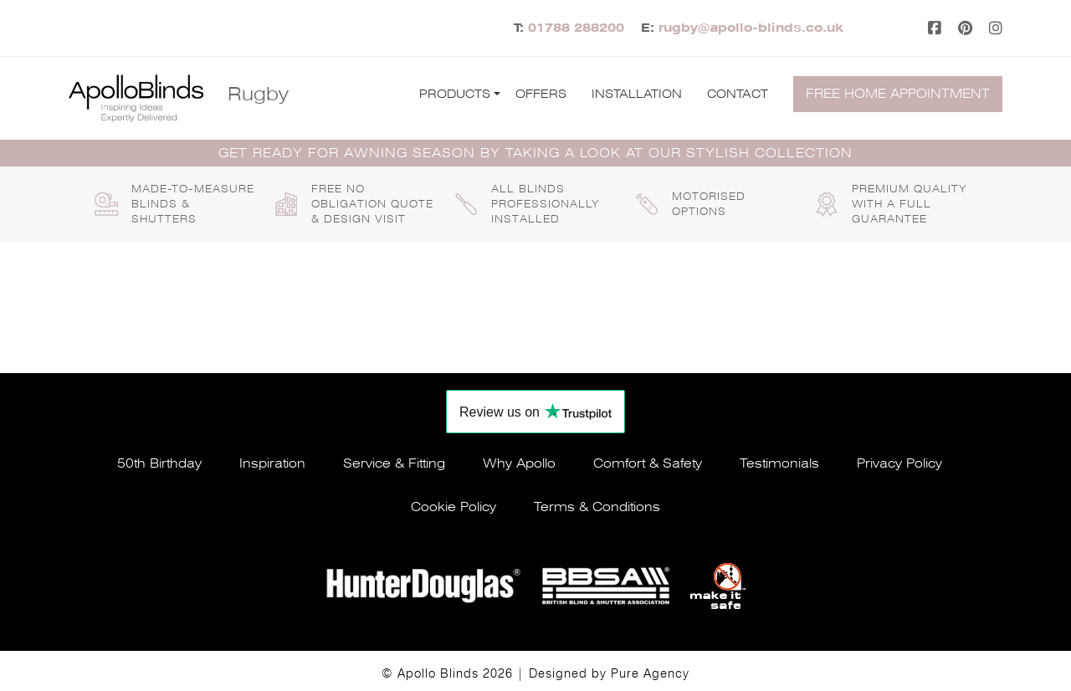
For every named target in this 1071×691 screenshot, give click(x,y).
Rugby (258, 94)
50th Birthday (159, 463)
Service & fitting (394, 463)
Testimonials (779, 463)
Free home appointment (898, 93)
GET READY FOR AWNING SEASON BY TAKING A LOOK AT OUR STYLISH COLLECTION (535, 153)
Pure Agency (650, 673)
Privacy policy (899, 463)
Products (454, 93)
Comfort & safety (647, 463)
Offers (540, 93)
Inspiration (272, 463)
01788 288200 (576, 27)
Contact (737, 93)
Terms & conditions (597, 506)
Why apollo (519, 463)
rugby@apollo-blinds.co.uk (750, 27)
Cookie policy (453, 506)
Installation (637, 93)
